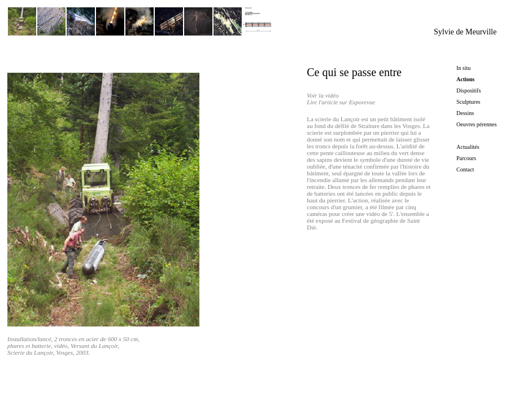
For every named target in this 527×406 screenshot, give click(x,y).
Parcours (466, 158)
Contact (465, 169)
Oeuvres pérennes (476, 124)
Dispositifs (468, 90)
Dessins (465, 113)
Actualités (468, 147)
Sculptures (468, 102)
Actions (465, 79)
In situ (463, 68)
